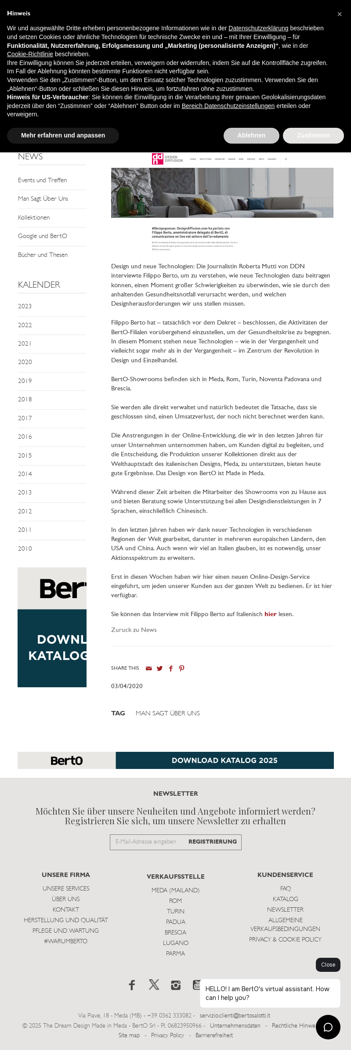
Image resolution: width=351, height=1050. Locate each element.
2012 (25, 512)
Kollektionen (34, 218)
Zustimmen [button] (313, 135)
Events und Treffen (42, 180)
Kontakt (66, 910)
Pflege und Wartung (66, 931)
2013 (25, 493)
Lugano (175, 943)
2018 (25, 400)
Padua (175, 922)
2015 (25, 456)
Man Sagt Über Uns (43, 199)
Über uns (66, 899)
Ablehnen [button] (252, 135)
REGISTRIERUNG (212, 842)
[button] (340, 14)
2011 (25, 530)
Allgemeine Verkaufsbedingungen (285, 925)
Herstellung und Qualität (66, 920)
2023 (25, 306)
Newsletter (285, 910)
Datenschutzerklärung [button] (258, 28)
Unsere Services (66, 889)
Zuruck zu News (134, 630)
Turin (176, 912)
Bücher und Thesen (43, 255)
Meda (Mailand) (176, 891)
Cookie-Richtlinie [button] (30, 54)
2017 (25, 418)
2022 (25, 325)
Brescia (175, 933)
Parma (175, 954)
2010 (25, 549)
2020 (25, 362)
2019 (25, 381)
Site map (129, 1035)
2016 (25, 437)
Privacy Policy (167, 1035)
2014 (25, 474)
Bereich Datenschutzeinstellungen (228, 105)
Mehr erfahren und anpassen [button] (63, 135)
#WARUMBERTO (65, 941)
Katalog (285, 899)
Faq (285, 889)
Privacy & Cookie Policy (285, 940)
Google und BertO (42, 236)
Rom (175, 901)
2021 (25, 344)
